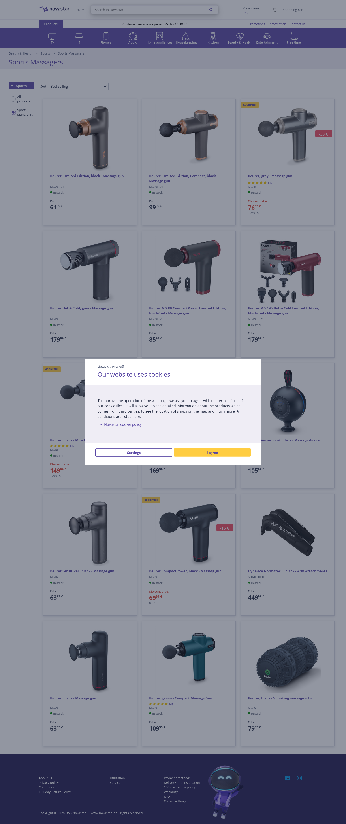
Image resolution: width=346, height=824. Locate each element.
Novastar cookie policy (120, 424)
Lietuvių (103, 366)
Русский (118, 366)
